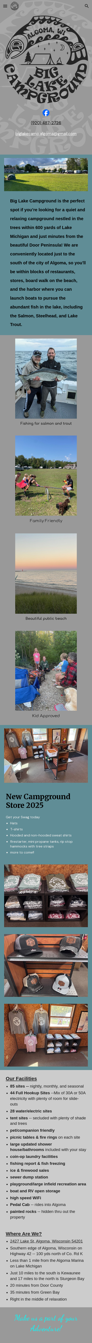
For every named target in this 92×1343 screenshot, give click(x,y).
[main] (46, 123)
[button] (5, 6)
